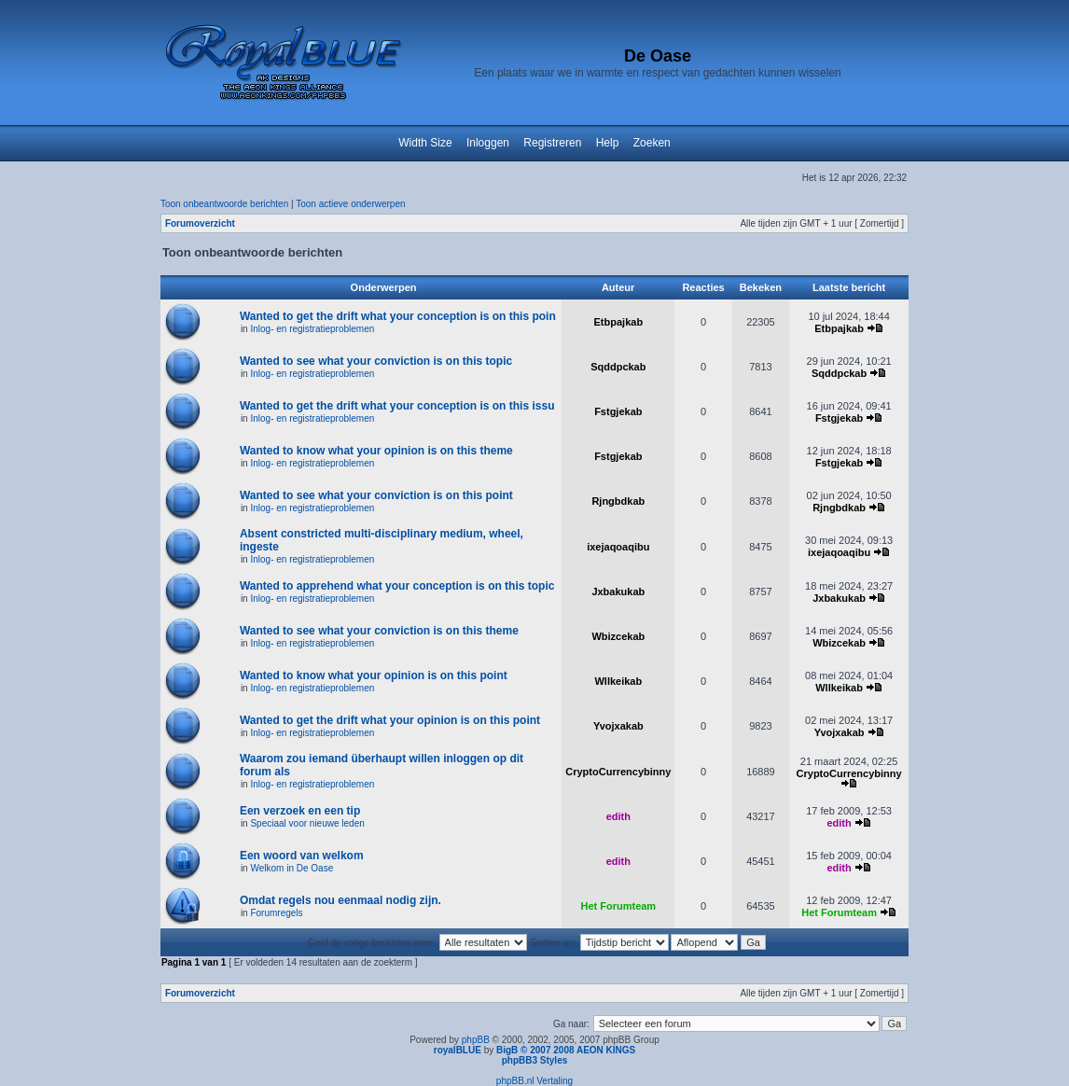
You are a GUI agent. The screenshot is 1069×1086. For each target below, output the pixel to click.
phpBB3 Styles (535, 1060)
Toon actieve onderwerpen (350, 204)
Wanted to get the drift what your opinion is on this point (390, 720)
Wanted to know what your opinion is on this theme (376, 450)
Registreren (552, 142)
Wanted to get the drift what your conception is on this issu (397, 405)
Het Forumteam (618, 906)
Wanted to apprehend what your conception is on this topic (397, 585)
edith (618, 816)
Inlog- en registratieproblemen (312, 329)
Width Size (424, 142)
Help (607, 142)
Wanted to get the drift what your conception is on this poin (398, 316)
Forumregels (276, 913)
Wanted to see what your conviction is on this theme (379, 630)
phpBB (476, 1040)
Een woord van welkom (302, 855)
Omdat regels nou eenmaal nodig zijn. (340, 900)
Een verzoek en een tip (300, 810)
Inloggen (487, 142)
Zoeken (652, 142)
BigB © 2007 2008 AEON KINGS (565, 1050)
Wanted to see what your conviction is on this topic (376, 361)
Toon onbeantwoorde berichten (224, 204)
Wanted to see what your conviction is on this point (376, 495)
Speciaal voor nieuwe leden (307, 823)
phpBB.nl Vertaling (534, 1081)
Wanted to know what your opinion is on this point (373, 675)
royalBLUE (457, 1050)
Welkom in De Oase (291, 868)
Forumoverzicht (200, 223)
